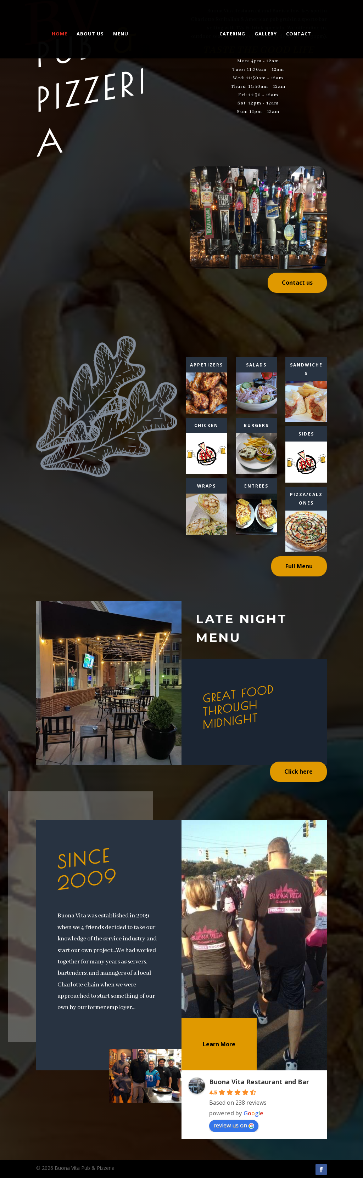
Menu (122, 33)
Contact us (297, 282)
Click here (298, 771)
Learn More (219, 1044)
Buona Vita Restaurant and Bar (259, 1081)
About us (92, 33)
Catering (231, 33)
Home (61, 33)
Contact (296, 33)
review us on (233, 1125)
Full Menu (299, 566)
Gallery (264, 33)
